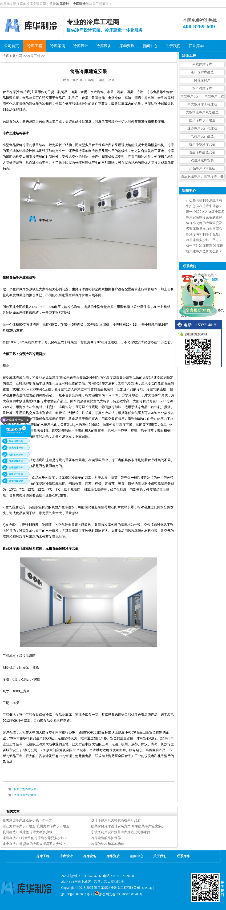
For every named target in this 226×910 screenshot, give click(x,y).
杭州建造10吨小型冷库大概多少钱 (27, 832)
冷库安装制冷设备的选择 (204, 217)
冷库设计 (62, 4)
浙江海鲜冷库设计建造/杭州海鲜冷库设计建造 (36, 826)
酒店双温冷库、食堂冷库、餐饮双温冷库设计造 (202, 177)
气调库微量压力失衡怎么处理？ (204, 229)
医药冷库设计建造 (202, 120)
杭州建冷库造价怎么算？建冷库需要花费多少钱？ (204, 251)
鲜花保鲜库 (202, 80)
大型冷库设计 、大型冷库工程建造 (202, 96)
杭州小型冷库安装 (202, 144)
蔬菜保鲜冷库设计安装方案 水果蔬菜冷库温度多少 (128, 826)
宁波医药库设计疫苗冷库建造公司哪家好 (120, 832)
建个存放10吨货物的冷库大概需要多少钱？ (34, 844)
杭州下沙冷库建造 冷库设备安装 (204, 246)
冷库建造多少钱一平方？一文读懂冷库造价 (204, 240)
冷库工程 (33, 56)
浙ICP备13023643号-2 (76, 894)
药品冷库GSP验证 (202, 168)
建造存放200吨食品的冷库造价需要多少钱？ (35, 838)
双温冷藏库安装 (202, 160)
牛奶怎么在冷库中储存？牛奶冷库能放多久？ (204, 206)
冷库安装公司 (12, 56)
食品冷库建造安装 (202, 152)
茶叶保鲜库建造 (202, 72)
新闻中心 (136, 856)
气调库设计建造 (202, 136)
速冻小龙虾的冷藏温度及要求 (204, 223)
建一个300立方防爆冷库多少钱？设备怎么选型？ (205, 212)
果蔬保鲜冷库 (202, 64)
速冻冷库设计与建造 (202, 128)
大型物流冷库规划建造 (202, 112)
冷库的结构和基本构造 (107, 844)
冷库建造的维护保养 (106, 838)
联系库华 (183, 856)
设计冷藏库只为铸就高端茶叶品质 (116, 820)
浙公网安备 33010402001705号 (118, 894)
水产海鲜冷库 (202, 88)
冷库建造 (79, 4)
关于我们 (159, 856)
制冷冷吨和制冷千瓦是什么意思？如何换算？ (204, 234)
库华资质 (113, 856)
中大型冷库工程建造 (202, 104)
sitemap (147, 888)
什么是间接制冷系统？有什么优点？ (204, 200)
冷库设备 (89, 856)
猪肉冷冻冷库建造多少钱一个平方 (27, 820)
